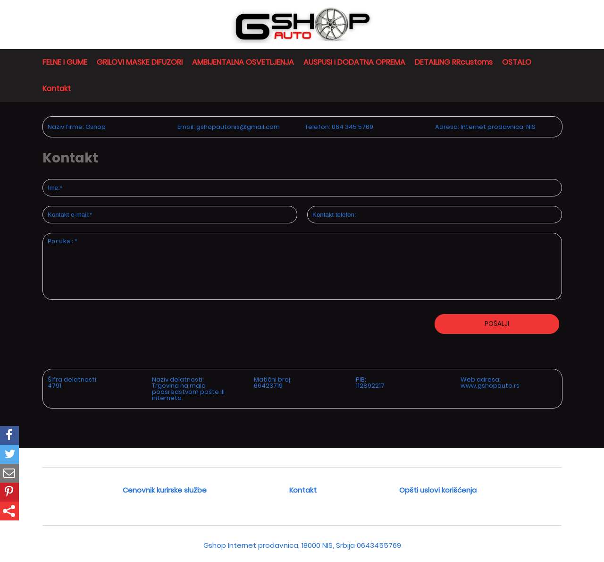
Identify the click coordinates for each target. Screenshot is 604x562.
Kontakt (56, 88)
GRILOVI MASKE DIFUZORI (140, 62)
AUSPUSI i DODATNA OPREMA (354, 62)
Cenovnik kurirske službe (165, 490)
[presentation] (92, 364)
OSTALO (516, 62)
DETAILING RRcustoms (454, 62)
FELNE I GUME (64, 62)
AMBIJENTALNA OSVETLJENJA (243, 62)
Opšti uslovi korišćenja (438, 490)
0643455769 (379, 545)
